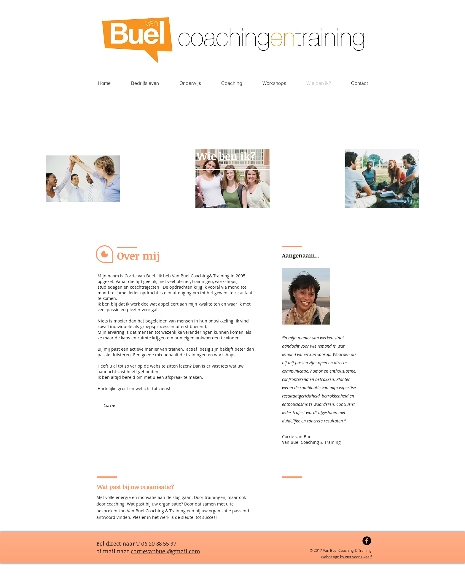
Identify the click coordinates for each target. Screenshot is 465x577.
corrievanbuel (149, 551)
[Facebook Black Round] (366, 540)
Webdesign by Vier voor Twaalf (346, 556)
